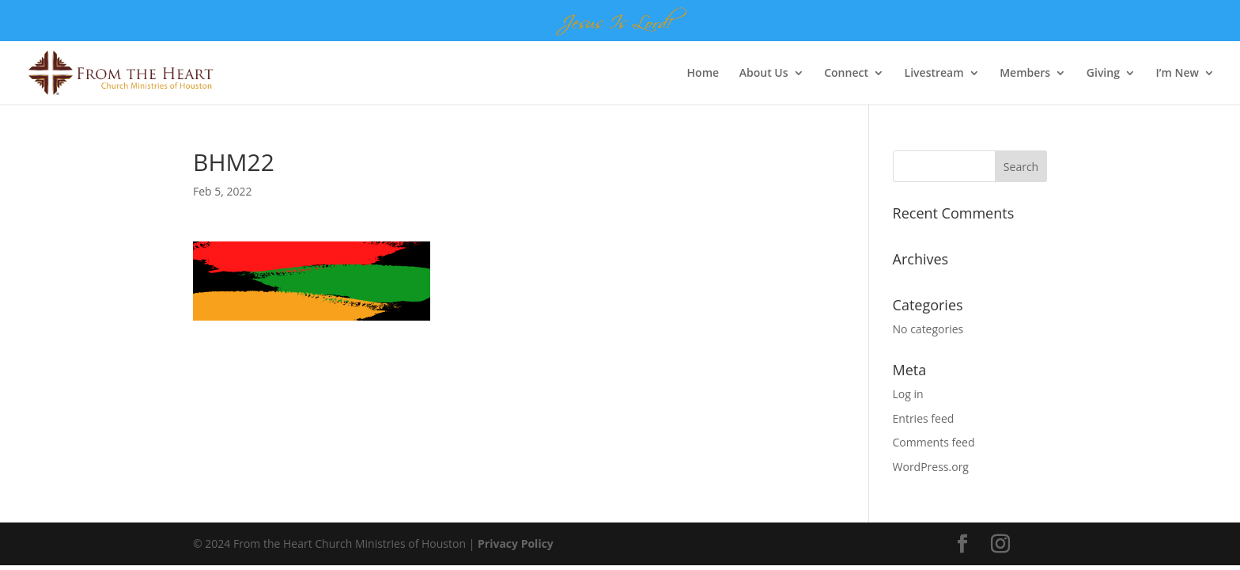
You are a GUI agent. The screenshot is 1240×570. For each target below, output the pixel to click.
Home (703, 73)
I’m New (1177, 73)
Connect (846, 73)
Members (1025, 73)
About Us (763, 73)
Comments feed (934, 442)
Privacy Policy (516, 543)
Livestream (934, 73)
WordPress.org (931, 466)
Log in (908, 393)
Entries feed (924, 418)
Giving (1103, 73)
